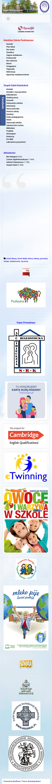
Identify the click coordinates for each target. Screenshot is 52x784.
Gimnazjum (11, 134)
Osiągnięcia (11, 66)
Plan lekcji (10, 47)
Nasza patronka (12, 109)
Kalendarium (11, 95)
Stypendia (10, 69)
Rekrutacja (10, 72)
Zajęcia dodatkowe (14, 55)
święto (6, 261)
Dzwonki (9, 100)
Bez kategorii (11, 157)
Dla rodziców (11, 61)
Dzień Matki (22, 258)
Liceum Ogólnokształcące (17, 159)
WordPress (16, 781)
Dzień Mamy (11, 258)
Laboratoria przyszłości (16, 142)
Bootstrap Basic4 (34, 781)
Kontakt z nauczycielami (16, 92)
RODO (8, 120)
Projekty (9, 131)
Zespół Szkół (11, 165)
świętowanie (15, 261)
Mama (30, 258)
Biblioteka (10, 128)
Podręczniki (11, 58)
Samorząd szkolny (14, 123)
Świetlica (10, 52)
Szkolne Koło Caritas (15, 125)
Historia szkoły (12, 111)
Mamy (36, 258)
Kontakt (9, 44)
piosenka (44, 258)
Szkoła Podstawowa (14, 162)
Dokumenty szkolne (14, 103)
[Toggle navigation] (8, 18)
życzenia (24, 261)
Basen (9, 63)
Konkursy (10, 136)
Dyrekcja (10, 114)
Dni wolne (10, 50)
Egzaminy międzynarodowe (17, 75)
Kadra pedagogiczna (14, 117)
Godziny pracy (12, 97)
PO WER (9, 139)
